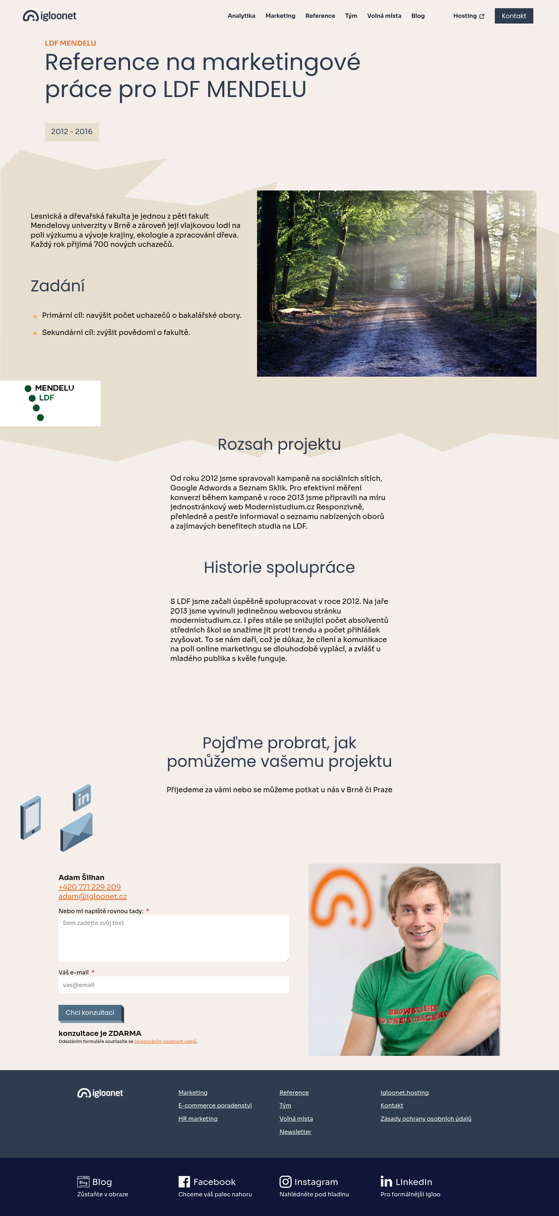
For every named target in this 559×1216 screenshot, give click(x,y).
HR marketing (198, 1119)
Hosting (469, 16)
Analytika (241, 16)
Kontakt (514, 15)
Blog (418, 16)
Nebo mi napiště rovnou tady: (103, 911)
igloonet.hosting (405, 1093)
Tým (351, 16)
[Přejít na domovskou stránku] (103, 1111)
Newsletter (296, 1132)
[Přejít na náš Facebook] (228, 1187)
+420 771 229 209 (89, 887)
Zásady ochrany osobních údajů (426, 1119)
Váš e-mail (76, 972)
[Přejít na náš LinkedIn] (431, 1187)
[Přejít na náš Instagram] (330, 1187)
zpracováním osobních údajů (165, 1041)
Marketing (280, 16)
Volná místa (384, 16)
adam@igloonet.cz (92, 896)
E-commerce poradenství (215, 1105)
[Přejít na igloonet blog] (127, 1187)
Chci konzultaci (90, 1012)
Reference (320, 16)
